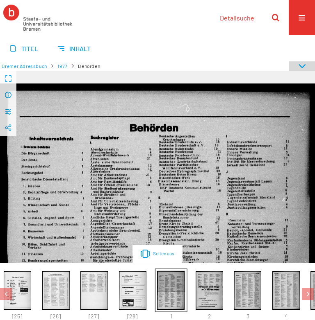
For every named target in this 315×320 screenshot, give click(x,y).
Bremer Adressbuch (24, 66)
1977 (62, 66)
